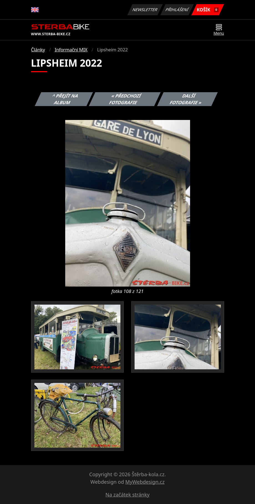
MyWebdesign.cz (145, 481)
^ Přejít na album (65, 99)
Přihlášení (177, 9)
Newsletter (145, 9)
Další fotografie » (186, 99)
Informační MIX (71, 49)
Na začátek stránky (127, 494)
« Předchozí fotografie (125, 99)
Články (38, 49)
